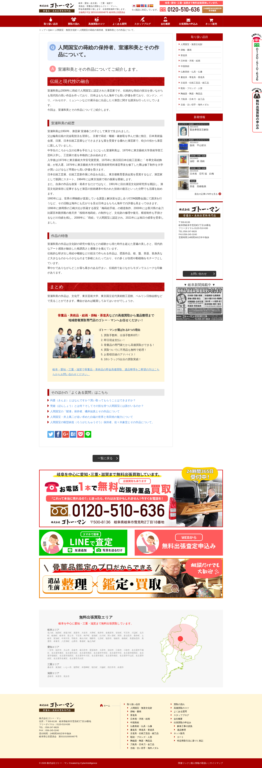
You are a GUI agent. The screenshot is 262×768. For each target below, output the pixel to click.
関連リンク (183, 763)
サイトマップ (216, 763)
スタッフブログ (142, 24)
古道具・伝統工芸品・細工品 (195, 82)
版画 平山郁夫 (199, 145)
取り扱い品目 (51, 24)
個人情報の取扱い (199, 763)
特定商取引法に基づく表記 (190, 740)
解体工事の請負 (184, 726)
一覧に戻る (105, 458)
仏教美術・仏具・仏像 (191, 71)
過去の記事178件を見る (206, 194)
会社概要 (165, 24)
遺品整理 (181, 730)
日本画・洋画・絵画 (190, 60)
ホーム (107, 705)
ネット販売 (211, 24)
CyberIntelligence (88, 763)
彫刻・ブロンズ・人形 (191, 88)
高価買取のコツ (96, 24)
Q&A (50, 30)
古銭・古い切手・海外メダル (195, 104)
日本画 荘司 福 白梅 (202, 173)
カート (180, 737)
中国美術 (185, 66)
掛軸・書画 (186, 50)
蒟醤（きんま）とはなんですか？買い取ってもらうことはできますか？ (93, 400)
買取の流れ (74, 24)
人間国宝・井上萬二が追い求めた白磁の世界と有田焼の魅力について (91, 416)
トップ (42, 30)
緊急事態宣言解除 (199, 129)
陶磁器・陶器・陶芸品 (191, 93)
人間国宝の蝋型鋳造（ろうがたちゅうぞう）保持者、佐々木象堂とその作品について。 (102, 422)
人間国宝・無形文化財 (66, 30)
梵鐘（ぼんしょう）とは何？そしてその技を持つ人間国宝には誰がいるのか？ (97, 405)
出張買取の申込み (188, 24)
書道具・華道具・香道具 (193, 77)
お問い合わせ (199, 273)
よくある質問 (119, 24)
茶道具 (184, 55)
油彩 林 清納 (198, 161)
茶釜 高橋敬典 (198, 186)
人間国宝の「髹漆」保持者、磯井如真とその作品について (85, 411)
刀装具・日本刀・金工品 (193, 99)
